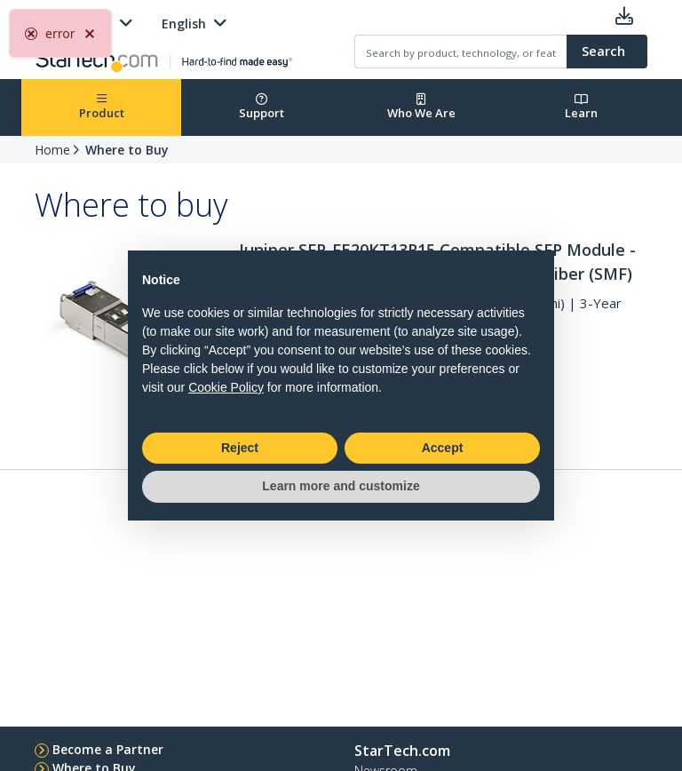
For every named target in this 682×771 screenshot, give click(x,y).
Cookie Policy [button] (226, 387)
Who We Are (421, 107)
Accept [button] (443, 448)
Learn (581, 107)
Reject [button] (239, 448)
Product (101, 107)
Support (261, 107)
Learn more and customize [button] (340, 486)
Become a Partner (107, 749)
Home (52, 149)
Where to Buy (127, 149)
